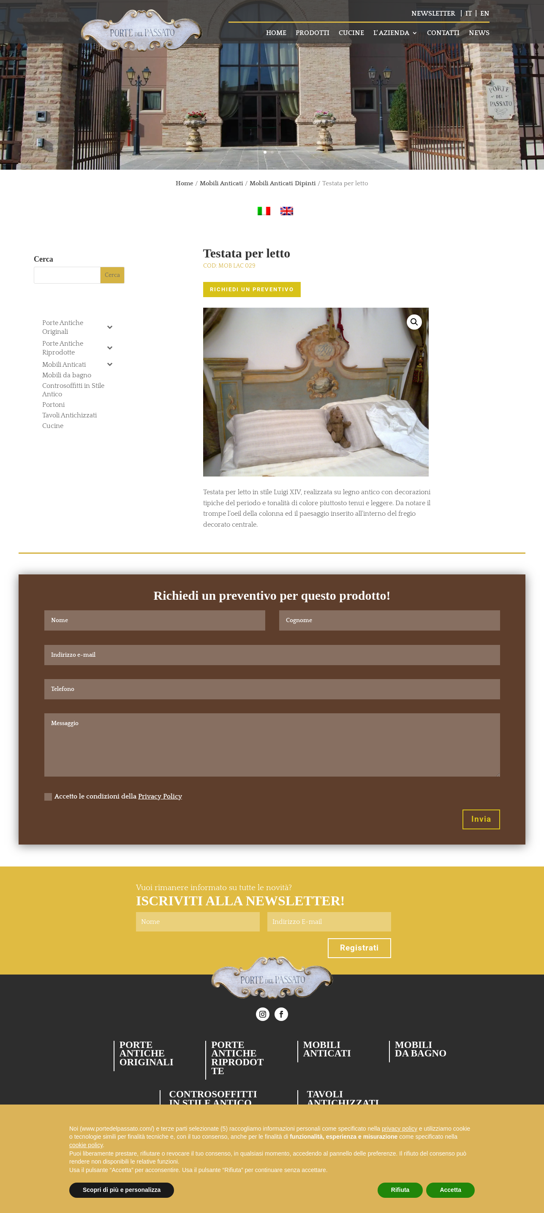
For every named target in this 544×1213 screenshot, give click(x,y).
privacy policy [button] (399, 1128)
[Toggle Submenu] (110, 326)
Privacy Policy (160, 796)
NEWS (479, 33)
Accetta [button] (450, 1189)
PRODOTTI (312, 33)
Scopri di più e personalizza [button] (121, 1189)
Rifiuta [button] (400, 1189)
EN (485, 13)
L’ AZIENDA (391, 33)
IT (468, 13)
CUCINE (351, 33)
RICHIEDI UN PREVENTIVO (252, 289)
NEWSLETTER (433, 13)
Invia (481, 819)
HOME (276, 33)
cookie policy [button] (86, 1145)
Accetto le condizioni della (113, 797)
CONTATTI (443, 33)
